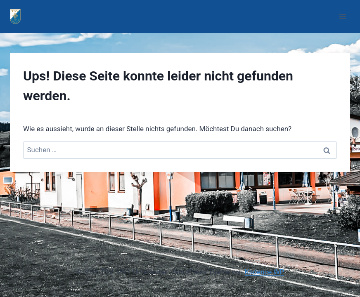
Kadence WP (264, 272)
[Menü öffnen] (342, 16)
